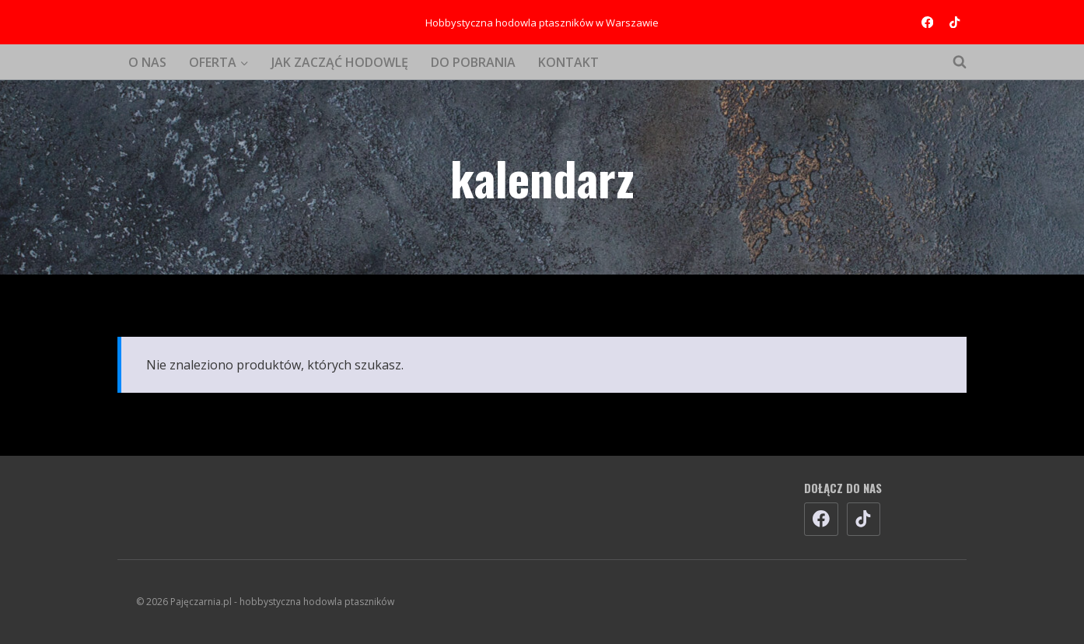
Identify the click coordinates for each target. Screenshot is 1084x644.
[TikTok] (954, 22)
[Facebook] (927, 22)
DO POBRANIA (473, 62)
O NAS (147, 62)
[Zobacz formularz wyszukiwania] (952, 62)
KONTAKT (568, 62)
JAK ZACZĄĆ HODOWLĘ (339, 62)
